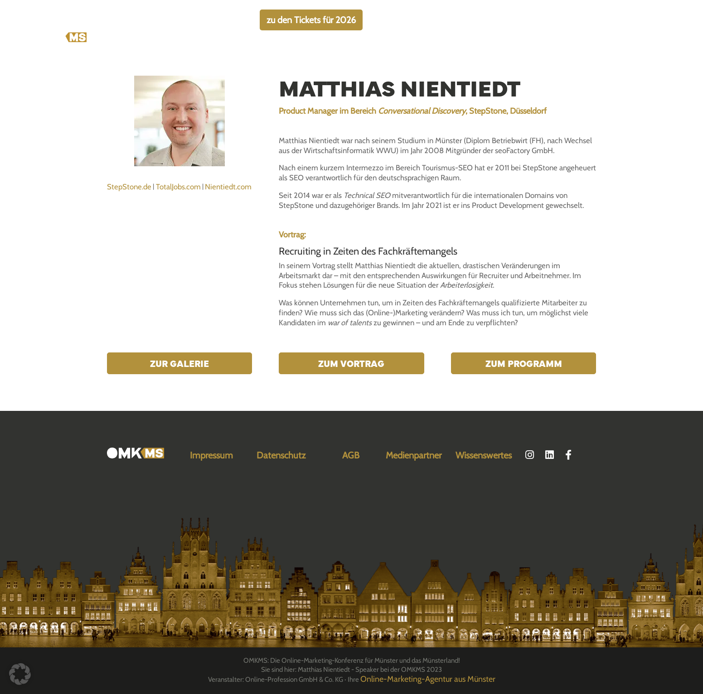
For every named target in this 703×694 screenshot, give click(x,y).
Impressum (211, 455)
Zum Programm (523, 363)
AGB (350, 455)
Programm (478, 57)
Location (524, 57)
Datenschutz (281, 455)
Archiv (594, 57)
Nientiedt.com (228, 186)
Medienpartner (413, 455)
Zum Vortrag (351, 363)
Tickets (376, 57)
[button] (20, 674)
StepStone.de (129, 186)
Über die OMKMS (323, 57)
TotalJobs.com (178, 186)
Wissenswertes (484, 455)
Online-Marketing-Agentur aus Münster (427, 679)
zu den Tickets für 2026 (311, 19)
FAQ (560, 57)
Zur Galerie (179, 363)
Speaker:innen (424, 57)
